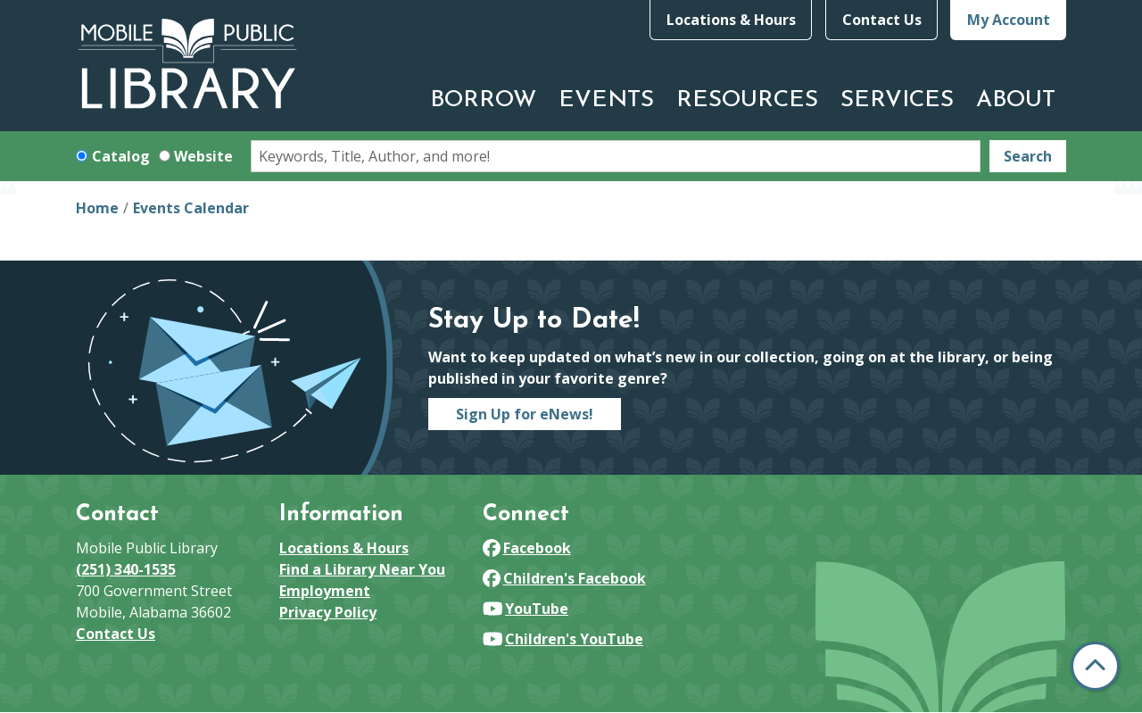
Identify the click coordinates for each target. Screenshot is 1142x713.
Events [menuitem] (606, 100)
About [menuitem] (1015, 100)
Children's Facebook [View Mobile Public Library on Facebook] (564, 578)
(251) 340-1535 (126, 569)
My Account (1008, 19)
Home (97, 208)
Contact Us (882, 19)
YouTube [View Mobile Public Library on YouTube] (525, 608)
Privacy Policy (328, 612)
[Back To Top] (1095, 666)
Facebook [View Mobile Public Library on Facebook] (527, 548)
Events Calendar (191, 208)
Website (203, 156)
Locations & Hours (731, 19)
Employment (324, 591)
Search (1028, 156)
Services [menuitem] (897, 100)
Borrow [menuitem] (483, 100)
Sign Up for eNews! (524, 414)
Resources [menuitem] (747, 100)
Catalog (121, 156)
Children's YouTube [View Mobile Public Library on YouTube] (563, 639)
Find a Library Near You (362, 569)
